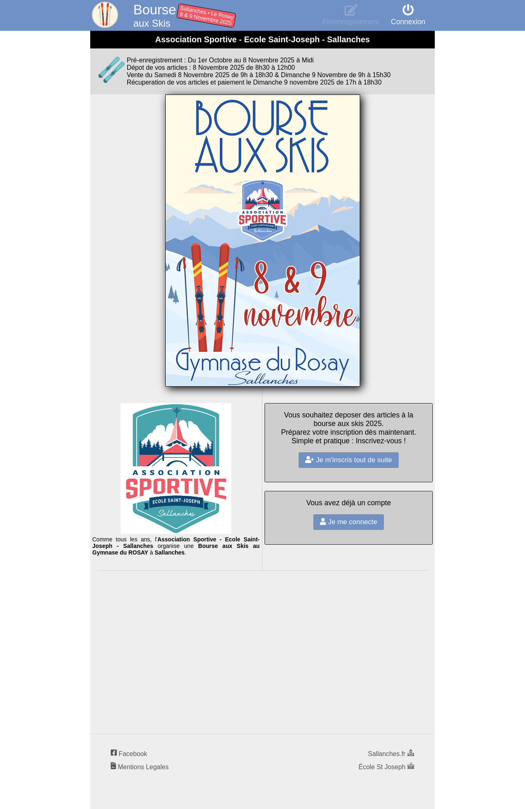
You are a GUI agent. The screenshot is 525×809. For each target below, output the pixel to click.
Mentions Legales (140, 766)
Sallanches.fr (391, 753)
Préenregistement (350, 17)
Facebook (129, 753)
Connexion (408, 17)
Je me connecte (348, 522)
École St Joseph (386, 766)
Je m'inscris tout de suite (348, 460)
